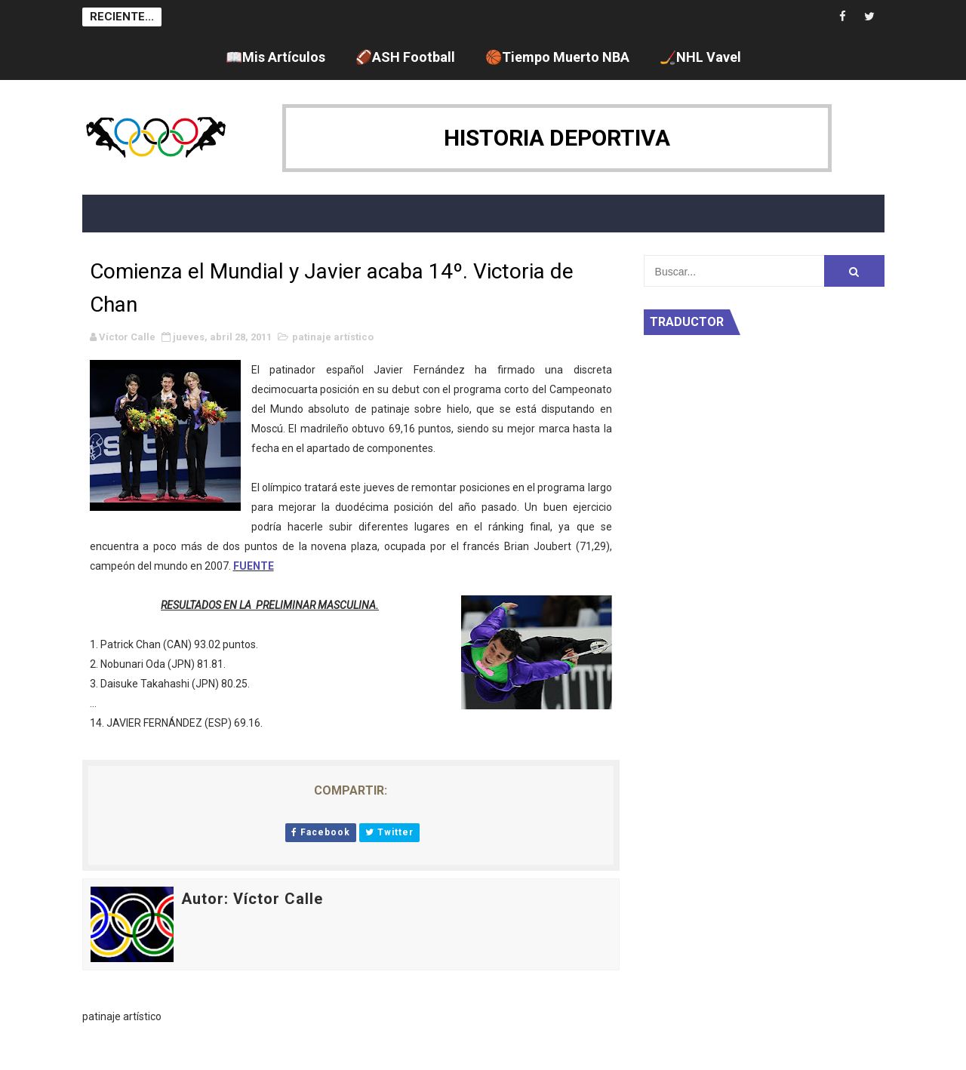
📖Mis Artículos (275, 57)
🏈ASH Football (405, 57)
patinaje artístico (333, 337)
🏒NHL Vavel (700, 57)
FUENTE (253, 566)
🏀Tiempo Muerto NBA (557, 57)
